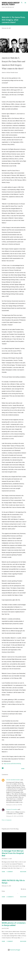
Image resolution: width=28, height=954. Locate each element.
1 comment (9, 871)
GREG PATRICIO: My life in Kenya (13, 881)
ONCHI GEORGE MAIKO (13, 779)
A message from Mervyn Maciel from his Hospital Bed (13, 853)
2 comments (10, 896)
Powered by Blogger (14, 950)
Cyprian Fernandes (11, 809)
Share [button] (22, 768)
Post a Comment (6, 820)
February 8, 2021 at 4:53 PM (14, 804)
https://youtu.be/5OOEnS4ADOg (12, 763)
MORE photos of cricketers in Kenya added (14, 924)
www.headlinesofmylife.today (11, 3)
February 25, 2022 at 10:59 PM (14, 816)
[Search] (22, 3)
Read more (23, 871)
